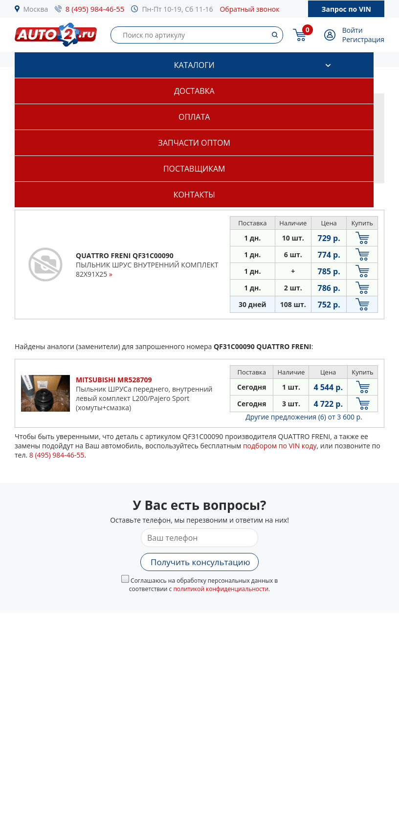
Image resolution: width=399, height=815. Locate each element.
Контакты (194, 194)
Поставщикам (194, 168)
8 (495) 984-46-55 (95, 9)
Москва (35, 9)
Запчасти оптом (194, 142)
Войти (352, 30)
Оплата (194, 116)
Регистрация (363, 39)
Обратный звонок (249, 9)
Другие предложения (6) (303, 416)
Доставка (194, 91)
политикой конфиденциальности (220, 589)
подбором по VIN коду (280, 445)
